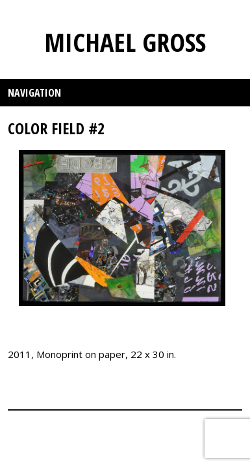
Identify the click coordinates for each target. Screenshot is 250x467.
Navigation (34, 93)
